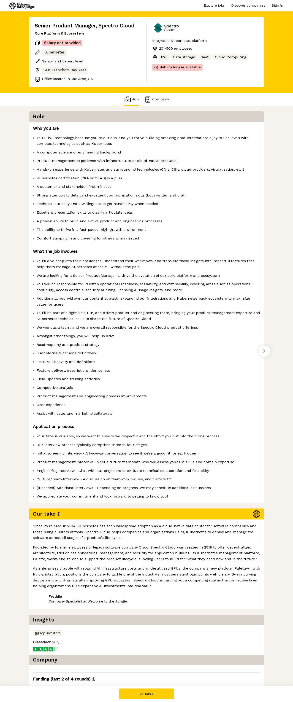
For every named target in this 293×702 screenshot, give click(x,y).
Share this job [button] (47, 666)
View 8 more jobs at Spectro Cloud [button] (97, 666)
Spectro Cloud (116, 26)
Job (131, 99)
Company (156, 99)
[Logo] (22, 6)
